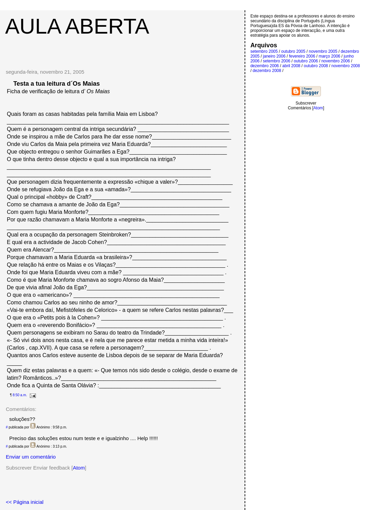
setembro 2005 (264, 51)
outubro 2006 (306, 61)
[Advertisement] (122, 48)
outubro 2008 (316, 65)
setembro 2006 (276, 61)
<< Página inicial (24, 502)
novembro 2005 (323, 51)
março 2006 (329, 56)
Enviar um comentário (31, 457)
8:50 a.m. (20, 395)
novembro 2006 (335, 61)
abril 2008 (291, 65)
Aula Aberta (77, 26)
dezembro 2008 (267, 70)
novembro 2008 (345, 65)
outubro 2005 (293, 51)
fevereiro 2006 (302, 56)
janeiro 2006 (274, 56)
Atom (79, 468)
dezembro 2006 (264, 65)
